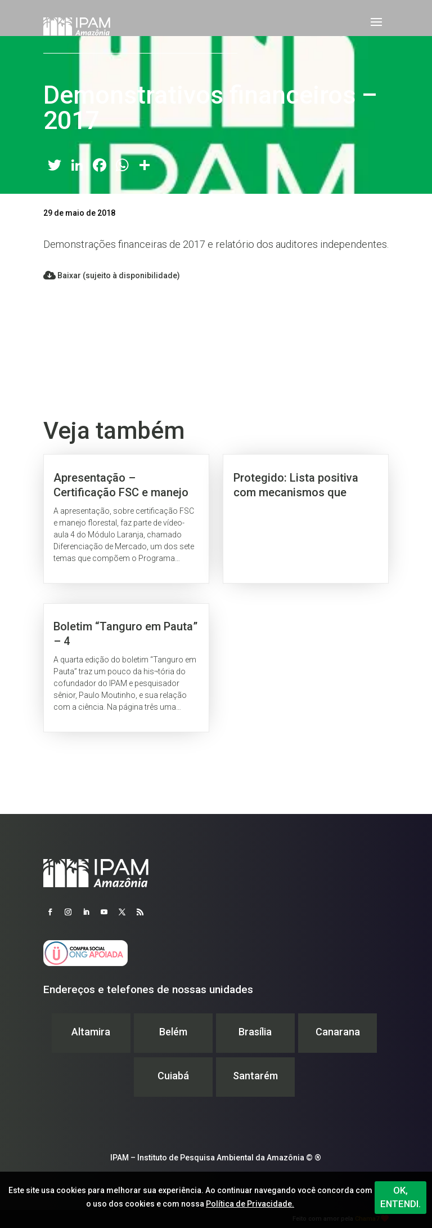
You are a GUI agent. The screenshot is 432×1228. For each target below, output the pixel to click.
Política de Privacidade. (250, 1203)
